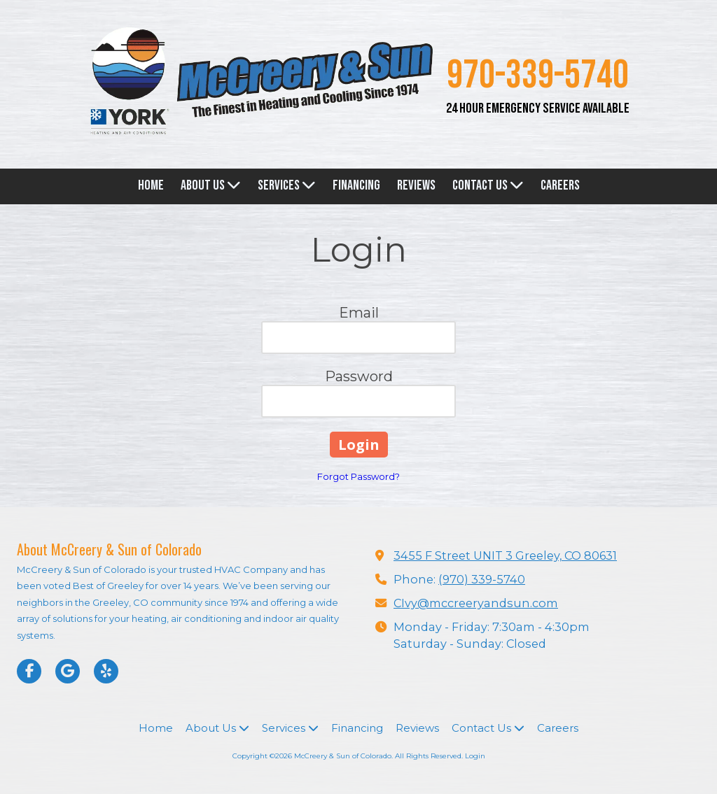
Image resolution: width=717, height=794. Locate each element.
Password (359, 376)
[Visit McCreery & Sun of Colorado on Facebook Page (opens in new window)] (29, 671)
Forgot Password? (358, 476)
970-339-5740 (538, 75)
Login (475, 755)
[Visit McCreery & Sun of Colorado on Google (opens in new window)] (67, 671)
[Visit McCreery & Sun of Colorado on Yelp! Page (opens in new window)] (106, 671)
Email (359, 312)
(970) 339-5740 (481, 579)
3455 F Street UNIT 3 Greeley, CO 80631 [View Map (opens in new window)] (505, 555)
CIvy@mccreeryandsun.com (476, 603)
